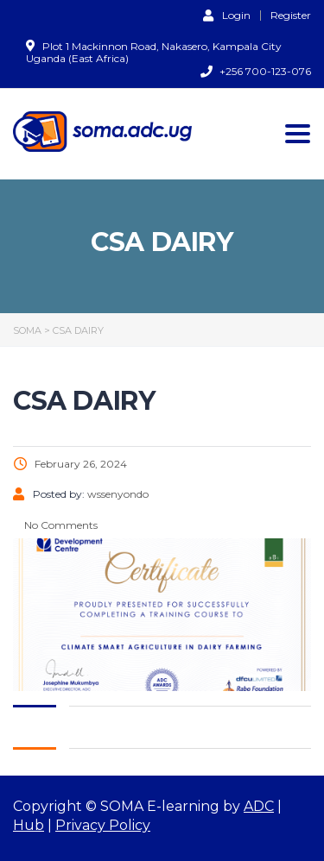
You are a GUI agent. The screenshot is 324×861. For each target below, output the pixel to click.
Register (290, 15)
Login (227, 15)
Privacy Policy (102, 825)
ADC (259, 806)
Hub (28, 825)
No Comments (60, 524)
